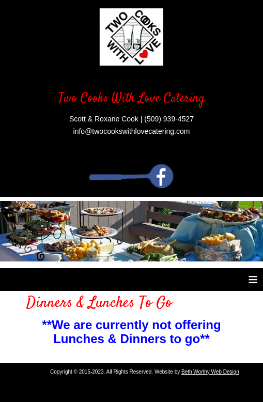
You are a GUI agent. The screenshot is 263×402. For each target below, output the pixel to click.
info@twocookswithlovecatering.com (131, 131)
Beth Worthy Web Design (210, 372)
